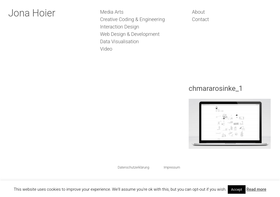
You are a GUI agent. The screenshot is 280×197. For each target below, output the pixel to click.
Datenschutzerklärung (133, 167)
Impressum (172, 167)
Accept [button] (236, 189)
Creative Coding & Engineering (132, 19)
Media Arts (112, 12)
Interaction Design (119, 27)
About (198, 12)
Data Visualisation (119, 41)
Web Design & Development (129, 34)
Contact (200, 19)
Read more (256, 189)
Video (106, 49)
